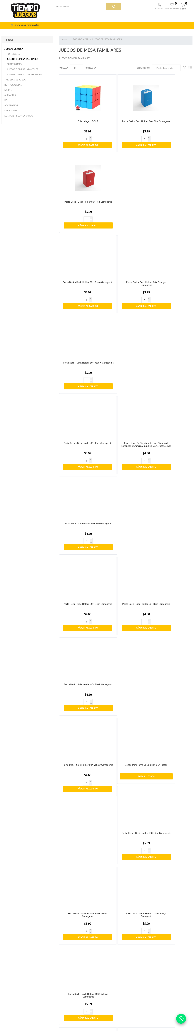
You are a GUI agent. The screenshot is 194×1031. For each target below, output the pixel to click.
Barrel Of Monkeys (125, 728)
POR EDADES (13, 53)
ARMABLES (10, 95)
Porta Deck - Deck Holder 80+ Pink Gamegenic (80, 234)
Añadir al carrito (85, 127)
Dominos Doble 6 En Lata (171, 604)
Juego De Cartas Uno (81, 666)
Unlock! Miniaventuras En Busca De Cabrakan (125, 853)
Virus (170, 728)
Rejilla (184, 68)
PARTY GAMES (14, 64)
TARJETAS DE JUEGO (15, 79)
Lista (190, 68)
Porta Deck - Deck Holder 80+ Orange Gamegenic (125, 173)
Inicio (64, 39)
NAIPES (8, 89)
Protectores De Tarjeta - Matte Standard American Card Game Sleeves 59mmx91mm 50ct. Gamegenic (125, 607)
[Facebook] (102, 991)
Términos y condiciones (15, 1000)
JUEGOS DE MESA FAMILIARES (22, 59)
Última (145, 950)
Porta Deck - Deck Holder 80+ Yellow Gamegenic (170, 173)
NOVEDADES (10, 110)
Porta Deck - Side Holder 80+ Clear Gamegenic (80, 296)
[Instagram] (108, 991)
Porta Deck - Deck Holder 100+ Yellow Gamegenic (170, 420)
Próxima (138, 950)
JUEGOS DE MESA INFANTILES (22, 69)
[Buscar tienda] (79, 6)
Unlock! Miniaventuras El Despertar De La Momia (170, 853)
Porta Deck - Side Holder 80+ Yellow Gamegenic (80, 358)
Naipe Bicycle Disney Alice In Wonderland (81, 729)
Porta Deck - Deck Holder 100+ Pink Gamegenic (80, 482)
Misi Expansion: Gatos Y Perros (170, 666)
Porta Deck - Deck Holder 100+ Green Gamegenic (80, 420)
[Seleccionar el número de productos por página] (76, 68)
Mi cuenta (159, 8)
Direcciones (60, 997)
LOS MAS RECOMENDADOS (18, 115)
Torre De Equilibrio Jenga (80, 604)
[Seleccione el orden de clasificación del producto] (166, 68)
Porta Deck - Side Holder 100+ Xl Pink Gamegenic (170, 482)
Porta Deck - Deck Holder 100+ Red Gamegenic (170, 358)
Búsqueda (113, 6)
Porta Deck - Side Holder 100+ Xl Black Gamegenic (125, 544)
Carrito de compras (63, 1000)
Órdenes (58, 994)
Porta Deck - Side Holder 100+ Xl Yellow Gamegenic (80, 544)
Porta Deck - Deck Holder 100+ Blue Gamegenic (125, 482)
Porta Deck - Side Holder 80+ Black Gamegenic (170, 296)
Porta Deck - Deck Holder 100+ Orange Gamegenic (125, 420)
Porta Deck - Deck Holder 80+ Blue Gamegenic (125, 111)
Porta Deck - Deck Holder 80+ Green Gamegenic (80, 173)
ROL (6, 100)
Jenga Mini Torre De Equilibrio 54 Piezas (125, 358)
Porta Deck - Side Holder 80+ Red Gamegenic (170, 234)
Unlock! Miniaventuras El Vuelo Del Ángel (170, 791)
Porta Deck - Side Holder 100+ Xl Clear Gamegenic (170, 544)
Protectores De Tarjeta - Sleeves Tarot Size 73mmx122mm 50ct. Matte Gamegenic (125, 669)
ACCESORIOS (11, 105)
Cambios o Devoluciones (15, 994)
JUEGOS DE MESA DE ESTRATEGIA (24, 74)
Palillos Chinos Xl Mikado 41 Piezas (80, 915)
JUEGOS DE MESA (13, 48)
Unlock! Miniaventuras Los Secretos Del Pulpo (81, 853)
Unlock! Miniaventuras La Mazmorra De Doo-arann (125, 791)
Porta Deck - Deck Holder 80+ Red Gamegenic (170, 111)
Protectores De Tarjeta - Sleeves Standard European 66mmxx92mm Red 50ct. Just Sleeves (125, 236)
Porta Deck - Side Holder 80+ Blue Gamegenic (125, 296)
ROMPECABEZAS (13, 84)
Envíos (8, 991)
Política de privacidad (14, 997)
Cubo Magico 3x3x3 (80, 109)
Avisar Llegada (125, 368)
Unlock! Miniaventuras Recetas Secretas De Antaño (80, 791)
